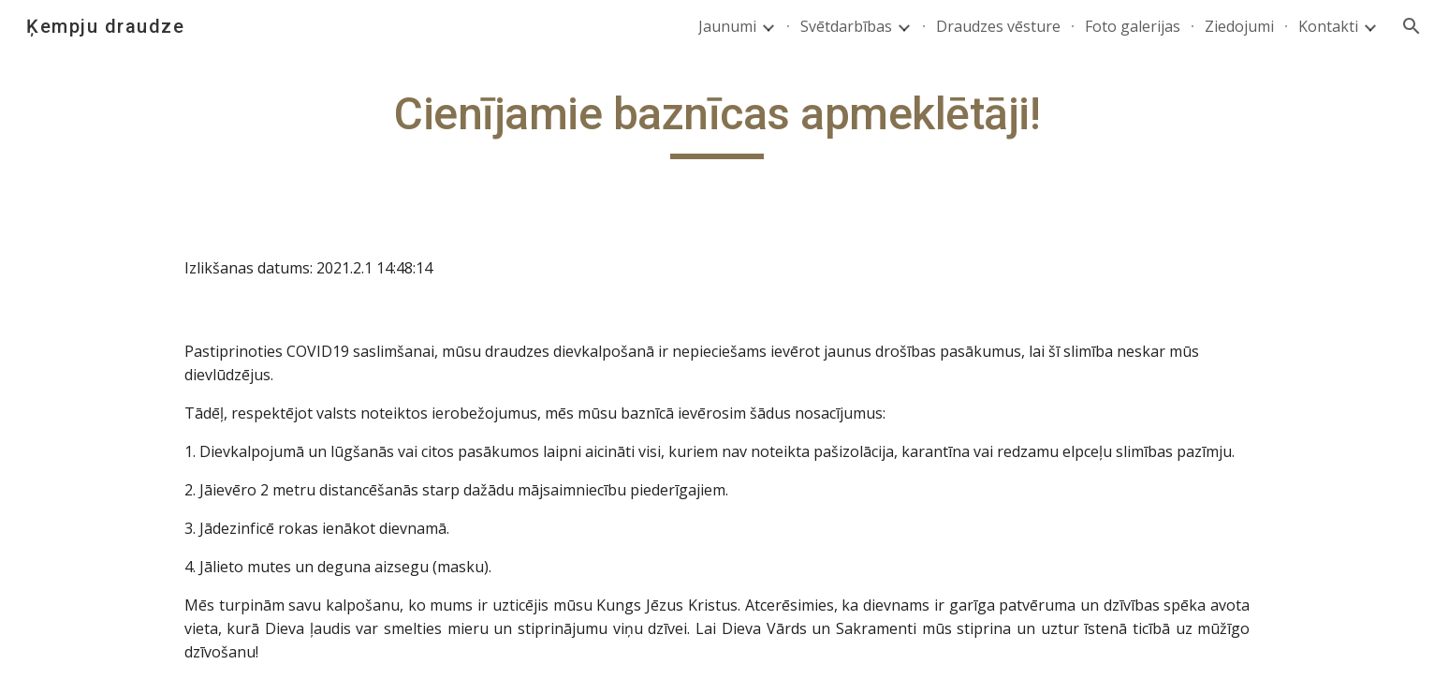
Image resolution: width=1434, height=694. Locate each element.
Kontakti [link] (1328, 26)
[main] (717, 123)
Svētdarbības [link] (846, 26)
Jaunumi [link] (727, 26)
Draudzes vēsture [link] (998, 26)
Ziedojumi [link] (1239, 26)
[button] (1411, 26)
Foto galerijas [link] (1132, 26)
